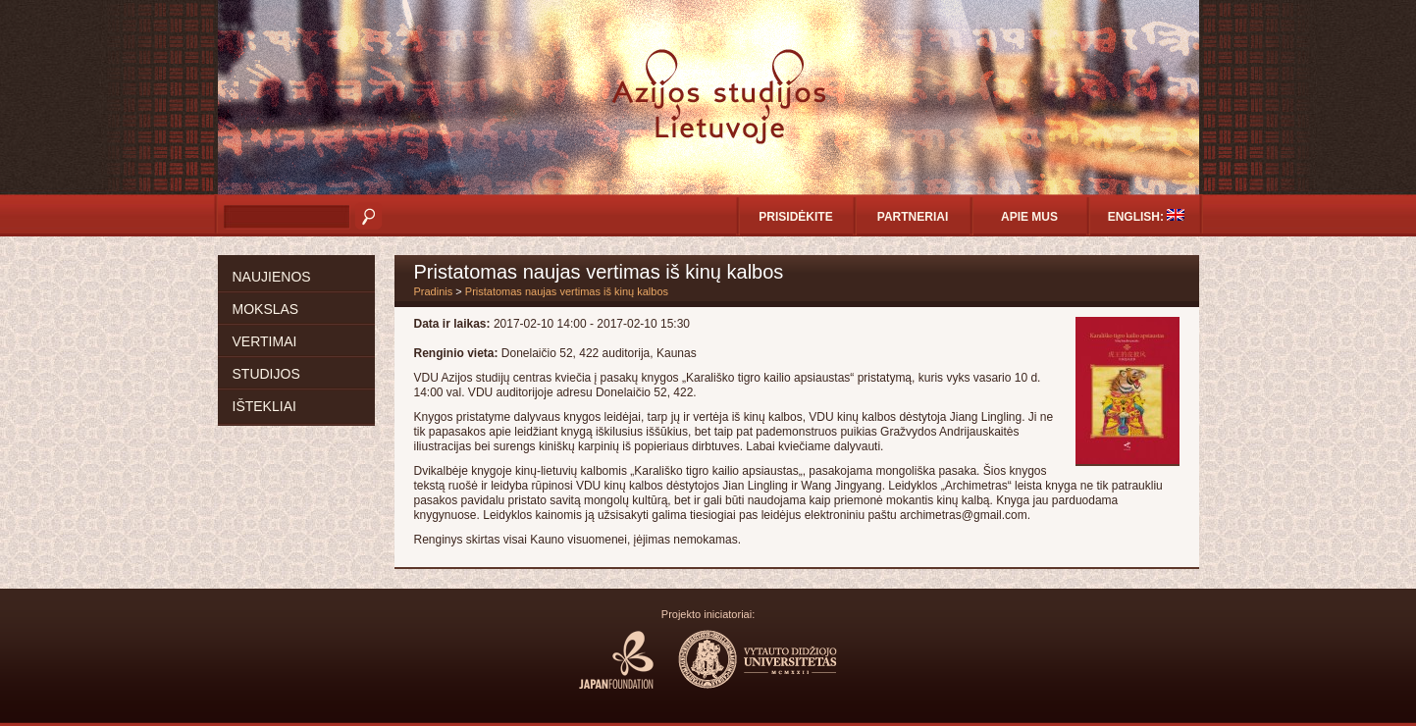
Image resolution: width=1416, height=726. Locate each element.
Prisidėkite (795, 217)
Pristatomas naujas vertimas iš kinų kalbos (566, 291)
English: (1146, 216)
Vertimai (265, 341)
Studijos (266, 374)
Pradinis (433, 291)
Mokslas (266, 309)
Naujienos (272, 277)
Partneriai (912, 217)
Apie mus (1029, 217)
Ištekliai (264, 406)
